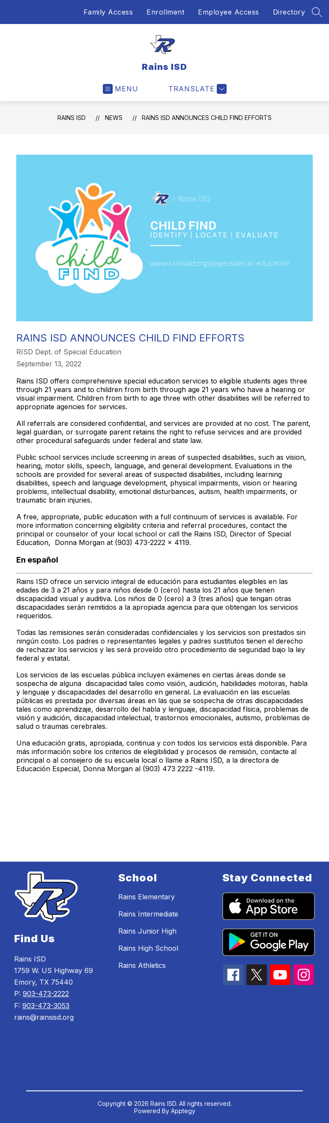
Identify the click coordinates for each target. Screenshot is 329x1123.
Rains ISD (71, 117)
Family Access (108, 12)
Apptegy (183, 1110)
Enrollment (165, 12)
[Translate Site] (196, 89)
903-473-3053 (45, 1005)
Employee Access (228, 12)
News (114, 117)
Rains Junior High (147, 931)
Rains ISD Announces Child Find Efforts (207, 117)
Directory (289, 12)
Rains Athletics (142, 965)
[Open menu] (120, 89)
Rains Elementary (146, 896)
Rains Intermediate (148, 914)
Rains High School (148, 948)
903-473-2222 (46, 993)
